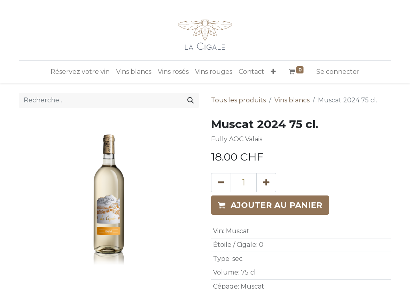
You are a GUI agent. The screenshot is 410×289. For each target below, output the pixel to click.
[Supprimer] (221, 182)
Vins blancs (292, 100)
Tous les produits (238, 100)
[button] (273, 72)
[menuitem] (80, 72)
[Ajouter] (266, 182)
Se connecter (338, 71)
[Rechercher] (190, 100)
